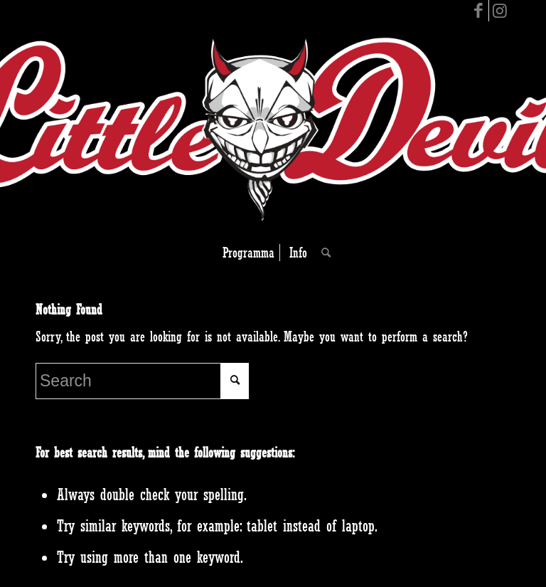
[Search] (322, 252)
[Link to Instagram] (499, 10)
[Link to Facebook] (478, 10)
